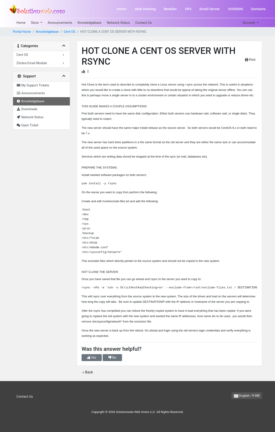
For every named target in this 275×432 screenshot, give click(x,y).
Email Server (210, 9)
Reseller (170, 9)
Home (121, 9)
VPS (188, 9)
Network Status (118, 23)
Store (35, 23)
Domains (258, 9)
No (112, 357)
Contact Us (143, 23)
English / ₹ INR (247, 396)
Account (249, 23)
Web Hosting (145, 9)
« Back (87, 372)
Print (250, 59)
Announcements (60, 23)
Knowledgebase (89, 23)
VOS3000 (235, 9)
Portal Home (22, 32)
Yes (91, 357)
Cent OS (69, 32)
